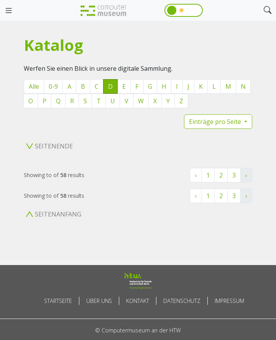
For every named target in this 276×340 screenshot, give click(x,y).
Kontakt (137, 300)
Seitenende (49, 146)
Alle (34, 86)
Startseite (58, 300)
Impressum (229, 300)
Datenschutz (181, 300)
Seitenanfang (53, 214)
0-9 (53, 86)
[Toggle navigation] (8, 10)
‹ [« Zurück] (196, 175)
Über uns (99, 300)
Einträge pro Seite (216, 121)
